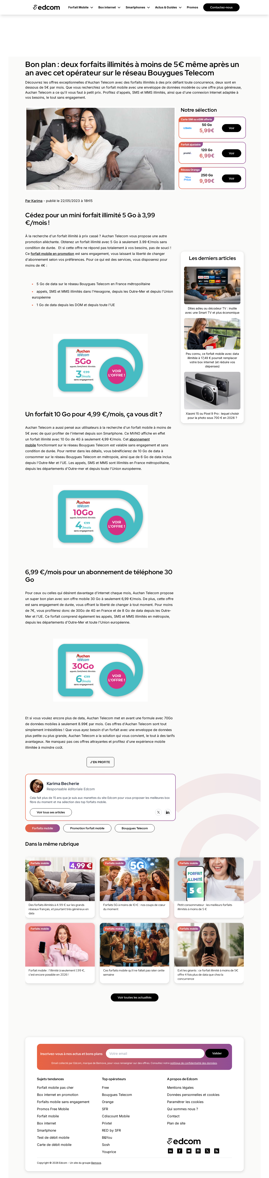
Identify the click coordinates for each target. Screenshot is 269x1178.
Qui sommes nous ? (182, 1109)
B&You (107, 1137)
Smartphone (46, 1130)
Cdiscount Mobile (116, 1116)
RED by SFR (111, 1130)
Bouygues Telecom (135, 828)
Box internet (46, 1123)
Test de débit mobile (53, 1137)
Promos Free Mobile (53, 1109)
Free (105, 1087)
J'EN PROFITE (100, 762)
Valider (217, 1053)
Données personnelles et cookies (193, 1095)
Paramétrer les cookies (185, 1102)
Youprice (109, 1152)
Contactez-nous (221, 7)
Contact (173, 1116)
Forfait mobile (48, 1116)
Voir (231, 128)
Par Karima (33, 201)
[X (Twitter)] (158, 812)
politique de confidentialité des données (193, 1063)
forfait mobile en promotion (52, 254)
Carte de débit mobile (54, 1145)
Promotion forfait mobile (87, 828)
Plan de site (176, 1123)
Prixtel (107, 1123)
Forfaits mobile (42, 828)
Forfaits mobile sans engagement (63, 1102)
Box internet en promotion (57, 1095)
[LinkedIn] (167, 812)
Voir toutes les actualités (135, 997)
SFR (105, 1109)
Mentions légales (180, 1087)
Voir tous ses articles (51, 812)
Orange (107, 1102)
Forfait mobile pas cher (55, 1087)
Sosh (106, 1145)
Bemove (96, 1162)
